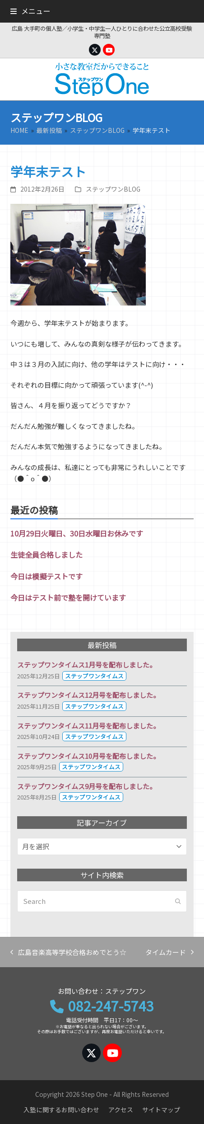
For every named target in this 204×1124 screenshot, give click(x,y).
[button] (30, 10)
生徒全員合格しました (46, 554)
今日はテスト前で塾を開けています (68, 597)
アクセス (120, 1109)
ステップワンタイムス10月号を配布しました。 (88, 756)
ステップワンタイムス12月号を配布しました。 (88, 695)
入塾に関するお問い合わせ (61, 1109)
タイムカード (169, 952)
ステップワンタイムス (94, 676)
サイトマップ (161, 1109)
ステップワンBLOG (113, 188)
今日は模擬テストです (46, 576)
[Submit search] (178, 901)
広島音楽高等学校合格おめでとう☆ (68, 952)
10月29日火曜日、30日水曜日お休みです (76, 533)
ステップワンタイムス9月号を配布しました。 (86, 786)
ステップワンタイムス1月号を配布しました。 (86, 664)
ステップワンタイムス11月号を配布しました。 (88, 725)
